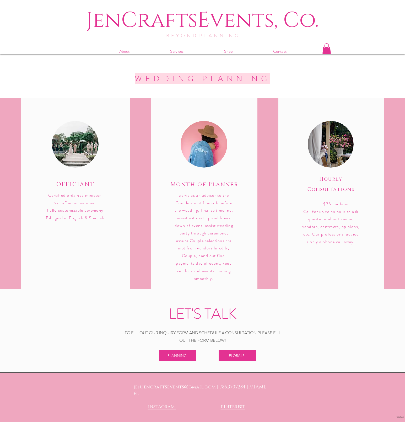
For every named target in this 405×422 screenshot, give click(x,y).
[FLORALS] (237, 355)
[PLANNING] (177, 355)
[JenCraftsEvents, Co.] (202, 20)
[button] (326, 48)
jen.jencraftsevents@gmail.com (174, 387)
